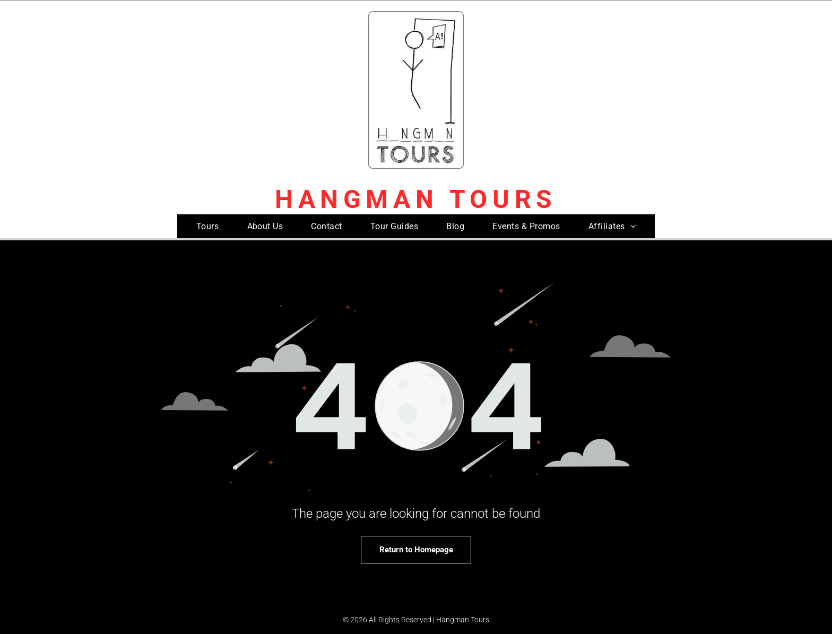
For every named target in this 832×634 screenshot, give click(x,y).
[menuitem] (207, 226)
